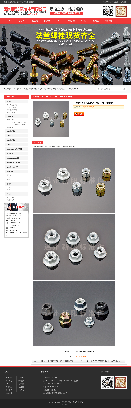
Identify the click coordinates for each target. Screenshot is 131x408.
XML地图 (9, 393)
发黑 (8, 177)
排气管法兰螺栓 (12, 110)
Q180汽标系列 (11, 131)
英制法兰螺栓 (11, 112)
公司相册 (21, 384)
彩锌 (8, 180)
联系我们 (108, 21)
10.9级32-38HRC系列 (13, 162)
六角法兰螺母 (11, 120)
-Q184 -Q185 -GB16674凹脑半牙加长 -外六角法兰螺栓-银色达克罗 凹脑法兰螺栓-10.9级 (105, 361)
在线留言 (123, 2)
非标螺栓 (10, 153)
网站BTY (9, 378)
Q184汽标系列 (11, 140)
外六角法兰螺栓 (12, 105)
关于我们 (84, 21)
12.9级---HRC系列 (12, 167)
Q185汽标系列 (11, 144)
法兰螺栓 (35, 21)
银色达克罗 (10, 197)
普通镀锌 (10, 171)
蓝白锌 (9, 175)
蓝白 (8, 187)
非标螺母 (10, 127)
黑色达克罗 (10, 200)
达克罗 (9, 194)
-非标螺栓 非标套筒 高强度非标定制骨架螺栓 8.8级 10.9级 (59, 361)
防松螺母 (47, 21)
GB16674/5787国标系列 (14, 149)
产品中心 (22, 21)
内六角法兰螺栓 (12, 107)
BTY (10, 21)
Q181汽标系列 (11, 135)
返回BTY (106, 2)
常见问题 (71, 21)
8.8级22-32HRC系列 (13, 158)
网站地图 (115, 2)
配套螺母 (10, 116)
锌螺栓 (9, 184)
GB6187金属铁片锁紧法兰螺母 (16, 122)
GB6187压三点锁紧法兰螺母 (16, 124)
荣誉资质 (21, 381)
